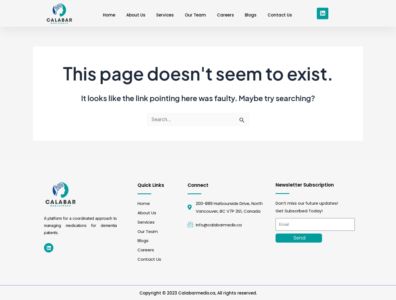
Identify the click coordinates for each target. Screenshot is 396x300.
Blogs (251, 15)
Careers (225, 15)
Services (165, 15)
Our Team (195, 15)
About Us (135, 15)
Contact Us (280, 15)
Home (109, 15)
